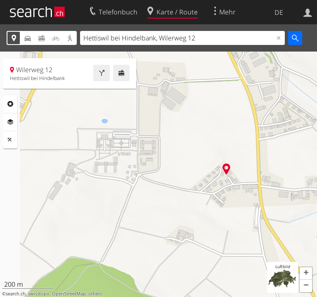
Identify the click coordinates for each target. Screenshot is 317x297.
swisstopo (39, 294)
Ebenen (10, 122)
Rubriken (10, 104)
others (95, 294)
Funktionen (10, 139)
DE (278, 12)
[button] (306, 273)
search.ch (16, 294)
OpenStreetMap (69, 294)
